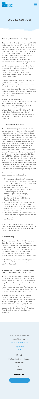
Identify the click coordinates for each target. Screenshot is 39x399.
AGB (19, 350)
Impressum (19, 347)
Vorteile (19, 370)
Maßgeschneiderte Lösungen (19, 359)
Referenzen (19, 362)
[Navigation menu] (35, 5)
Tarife (19, 366)
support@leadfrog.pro (19, 339)
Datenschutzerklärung (19, 342)
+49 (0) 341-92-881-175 (19, 335)
